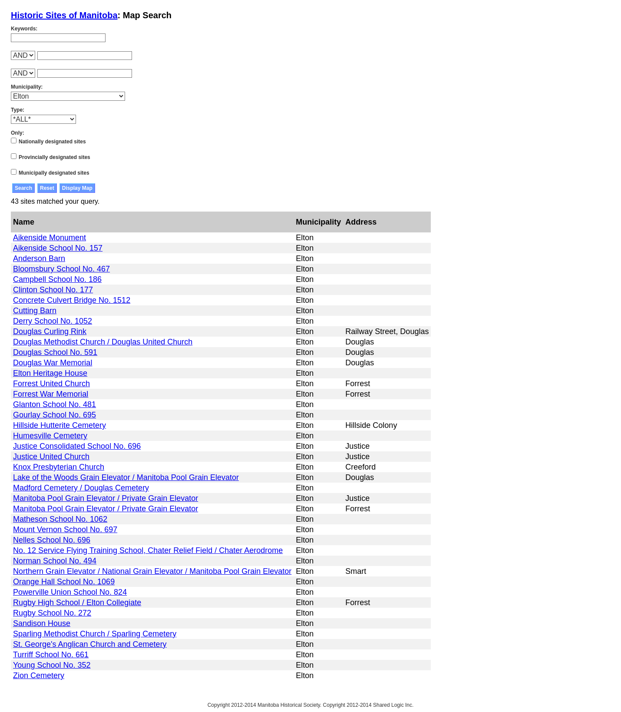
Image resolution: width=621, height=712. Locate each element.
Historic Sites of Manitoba (64, 15)
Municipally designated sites (54, 173)
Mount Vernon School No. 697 (65, 529)
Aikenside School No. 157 (57, 248)
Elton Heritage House (50, 373)
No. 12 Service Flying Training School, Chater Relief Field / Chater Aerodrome (148, 550)
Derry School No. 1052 (52, 321)
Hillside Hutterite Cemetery (59, 425)
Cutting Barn (34, 310)
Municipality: (27, 86)
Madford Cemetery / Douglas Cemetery (81, 487)
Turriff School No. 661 (51, 654)
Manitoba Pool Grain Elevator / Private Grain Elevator (105, 498)
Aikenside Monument (49, 237)
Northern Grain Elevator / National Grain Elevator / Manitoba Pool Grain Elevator (152, 571)
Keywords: (24, 28)
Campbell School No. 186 (57, 279)
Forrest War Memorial (50, 394)
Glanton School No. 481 (54, 404)
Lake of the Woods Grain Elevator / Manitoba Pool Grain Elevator (126, 477)
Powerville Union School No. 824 (70, 592)
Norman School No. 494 (54, 560)
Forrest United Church (51, 383)
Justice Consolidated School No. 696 (77, 446)
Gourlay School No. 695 (54, 415)
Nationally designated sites (52, 142)
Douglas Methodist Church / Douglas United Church (102, 342)
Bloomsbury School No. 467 (61, 269)
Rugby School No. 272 (52, 613)
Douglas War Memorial (52, 362)
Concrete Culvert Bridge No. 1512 (71, 300)
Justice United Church (51, 456)
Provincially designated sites (54, 157)
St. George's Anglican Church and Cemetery (90, 644)
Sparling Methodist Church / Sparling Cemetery (94, 633)
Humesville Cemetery (50, 435)
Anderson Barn (39, 258)
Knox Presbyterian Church (58, 467)
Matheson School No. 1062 (60, 519)
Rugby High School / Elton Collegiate (77, 602)
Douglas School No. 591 (55, 352)
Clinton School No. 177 (53, 289)
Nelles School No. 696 (51, 540)
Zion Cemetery (38, 675)
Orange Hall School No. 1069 (64, 581)
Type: (17, 110)
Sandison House (41, 623)
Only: (17, 133)
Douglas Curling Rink (49, 331)
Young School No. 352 (51, 665)
